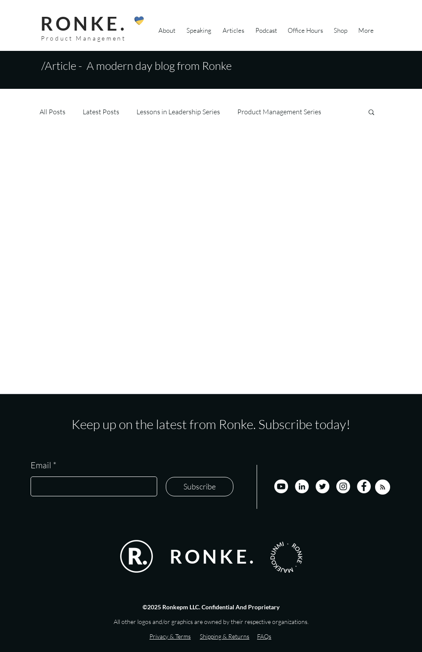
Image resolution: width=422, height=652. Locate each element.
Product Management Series (279, 111)
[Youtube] (281, 486)
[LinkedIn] (302, 486)
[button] (371, 112)
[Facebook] (364, 486)
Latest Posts (101, 111)
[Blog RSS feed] (382, 487)
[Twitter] (322, 486)
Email (41, 465)
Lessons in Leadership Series (178, 111)
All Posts (52, 111)
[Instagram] (343, 486)
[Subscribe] (199, 486)
